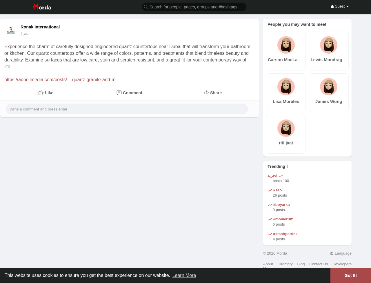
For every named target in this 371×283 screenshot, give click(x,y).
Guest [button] (340, 6)
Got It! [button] (351, 275)
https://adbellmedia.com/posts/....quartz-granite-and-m (59, 79)
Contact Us (318, 264)
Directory (285, 264)
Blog (301, 264)
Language (340, 253)
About (268, 264)
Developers (342, 264)
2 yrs (24, 34)
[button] (194, 6)
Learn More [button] (184, 275)
